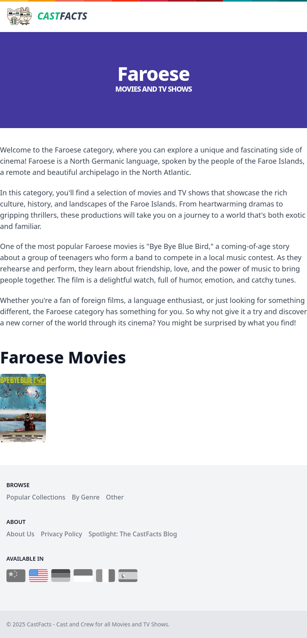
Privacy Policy (61, 534)
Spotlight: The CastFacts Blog (132, 534)
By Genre (86, 497)
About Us (20, 534)
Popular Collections (36, 497)
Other (115, 497)
